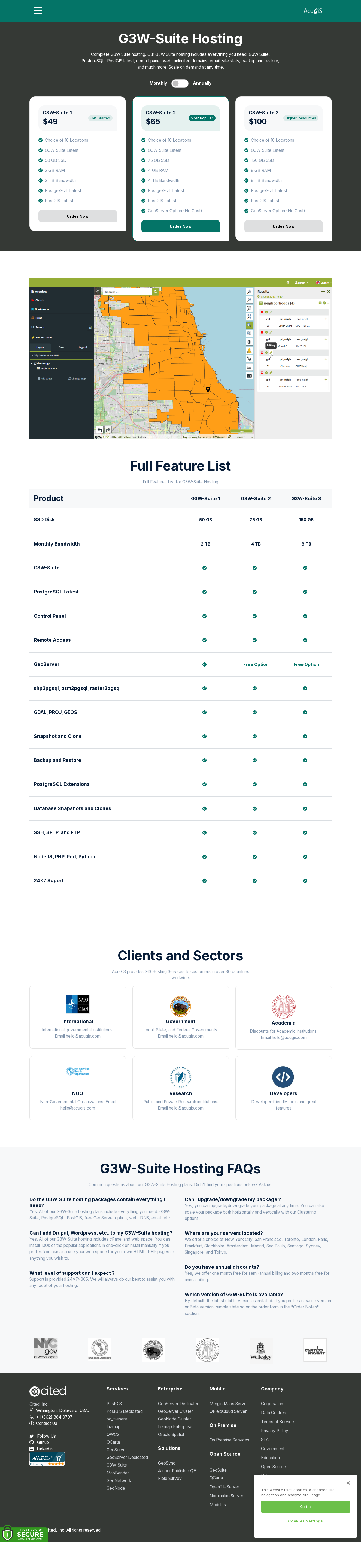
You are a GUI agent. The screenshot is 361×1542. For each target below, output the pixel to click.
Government (272, 1448)
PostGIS (114, 1403)
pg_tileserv (117, 1419)
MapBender (118, 1473)
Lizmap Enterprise (175, 1426)
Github (39, 1442)
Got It (305, 1509)
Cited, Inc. (39, 1404)
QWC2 (113, 1434)
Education (270, 1457)
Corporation (272, 1403)
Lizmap (113, 1426)
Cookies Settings (305, 1524)
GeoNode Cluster (174, 1419)
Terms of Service (277, 1421)
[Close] (348, 1486)
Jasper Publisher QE (177, 1470)
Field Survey (170, 1478)
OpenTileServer (224, 1486)
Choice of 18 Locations (66, 140)
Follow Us (42, 1436)
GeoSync (166, 1463)
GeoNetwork (119, 1480)
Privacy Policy (274, 1430)
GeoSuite (218, 1470)
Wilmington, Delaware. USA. (59, 1410)
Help (265, 1475)
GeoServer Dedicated (127, 1457)
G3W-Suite (117, 1465)
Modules (218, 1504)
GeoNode (116, 1488)
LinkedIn (41, 1449)
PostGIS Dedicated (125, 1411)
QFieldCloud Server (228, 1411)
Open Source (273, 1466)
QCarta (113, 1442)
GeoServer (117, 1449)
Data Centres (273, 1412)
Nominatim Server (226, 1495)
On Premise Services (229, 1440)
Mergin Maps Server (229, 1403)
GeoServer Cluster (175, 1411)
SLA (265, 1439)
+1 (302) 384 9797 (50, 1417)
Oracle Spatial (171, 1434)
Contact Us (43, 1423)
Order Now (77, 216)
